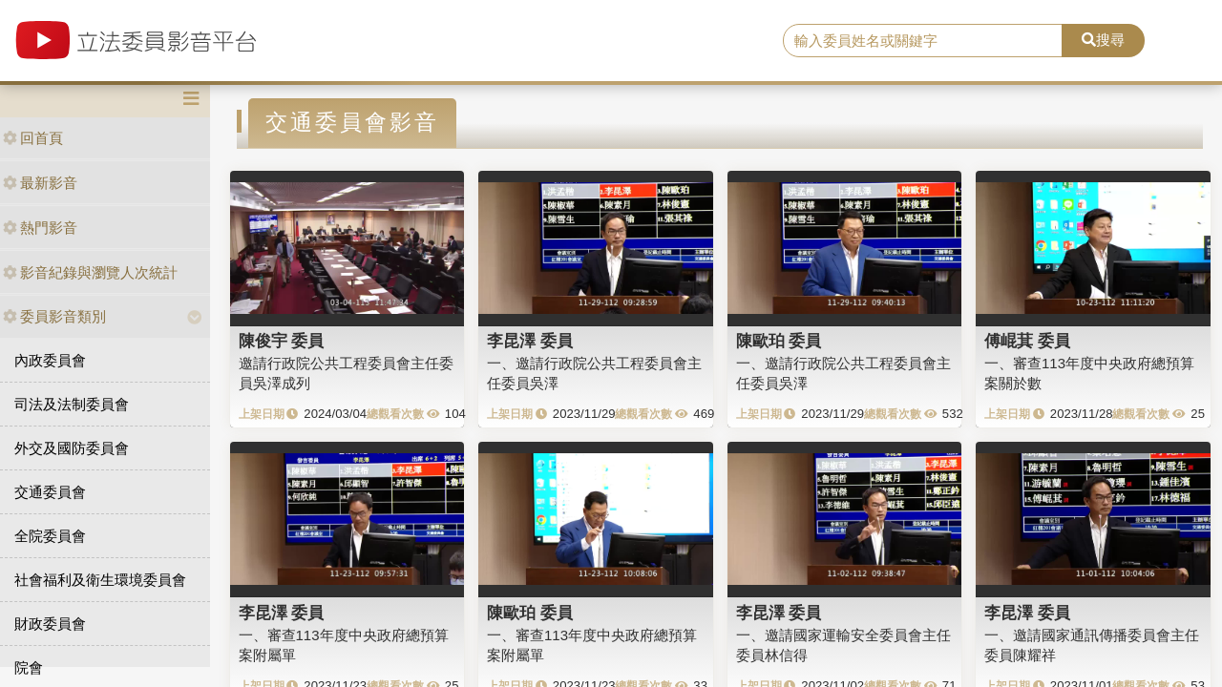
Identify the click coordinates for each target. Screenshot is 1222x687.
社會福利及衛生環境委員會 (100, 580)
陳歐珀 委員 (779, 340)
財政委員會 (50, 623)
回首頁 (33, 138)
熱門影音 (40, 227)
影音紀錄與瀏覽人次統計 (90, 272)
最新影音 (40, 183)
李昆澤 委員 (530, 340)
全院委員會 (50, 536)
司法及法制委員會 (71, 404)
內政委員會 (50, 360)
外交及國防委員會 (71, 448)
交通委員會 (50, 492)
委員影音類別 (54, 316)
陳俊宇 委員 (282, 340)
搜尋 (1103, 39)
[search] (923, 41)
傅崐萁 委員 (1027, 340)
